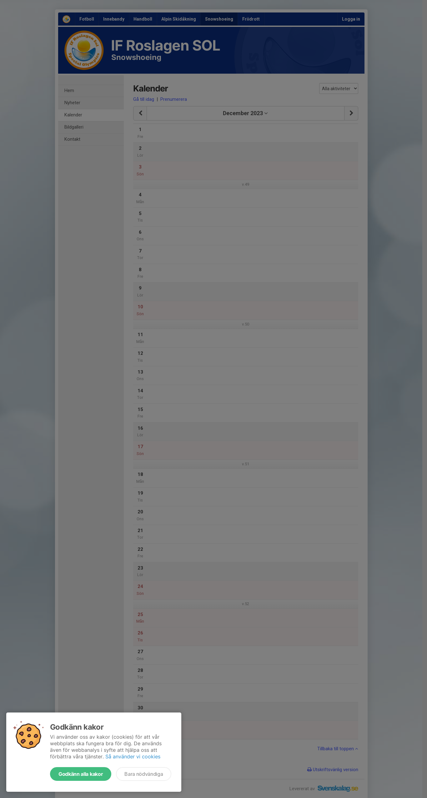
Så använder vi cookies (132, 756)
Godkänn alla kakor (80, 774)
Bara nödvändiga (143, 774)
